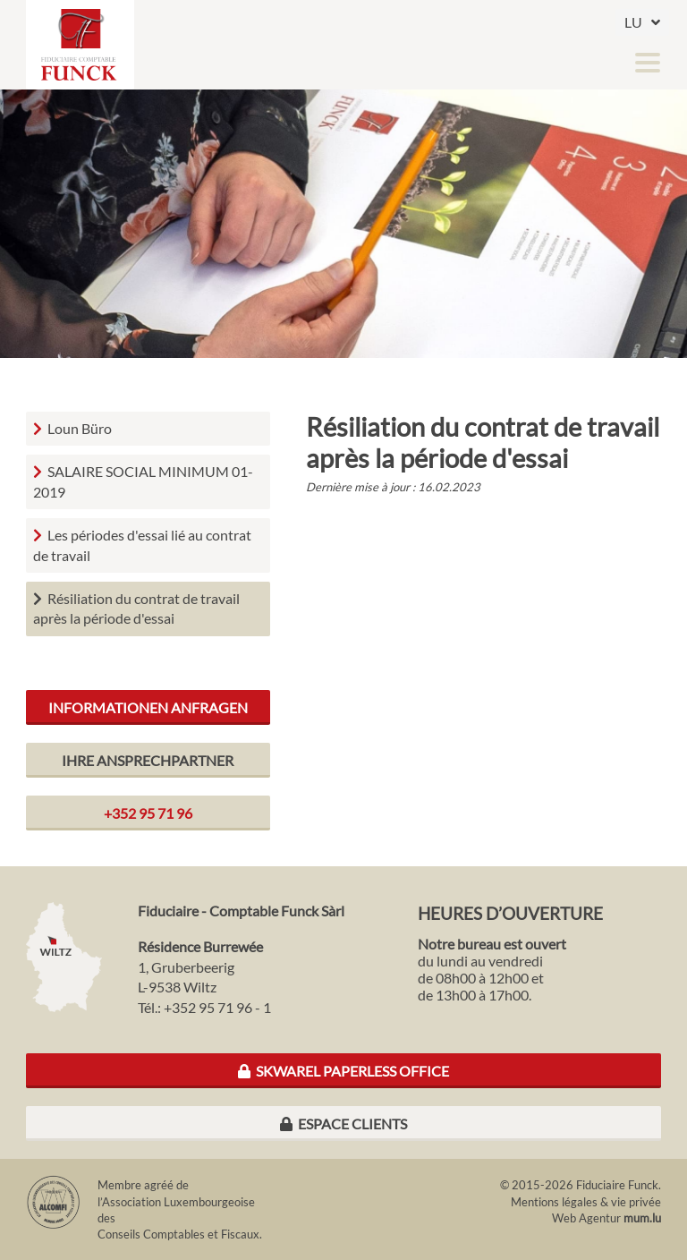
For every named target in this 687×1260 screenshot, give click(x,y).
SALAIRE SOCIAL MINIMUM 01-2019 (143, 481)
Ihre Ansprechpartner (147, 760)
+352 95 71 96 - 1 (217, 1007)
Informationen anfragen (148, 707)
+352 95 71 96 (148, 813)
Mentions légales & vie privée (586, 1202)
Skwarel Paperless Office (343, 1070)
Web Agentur (586, 1218)
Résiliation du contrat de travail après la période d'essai (136, 608)
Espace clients (343, 1123)
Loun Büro (79, 428)
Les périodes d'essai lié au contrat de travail (142, 544)
